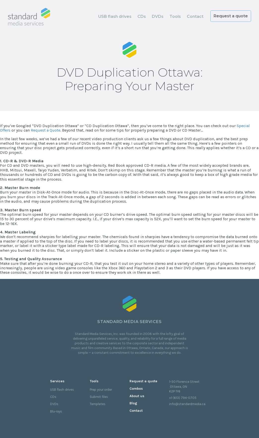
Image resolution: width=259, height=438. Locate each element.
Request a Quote (45, 130)
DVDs (157, 16)
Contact (195, 16)
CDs (141, 16)
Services (57, 381)
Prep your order (101, 389)
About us (137, 396)
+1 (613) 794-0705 (182, 398)
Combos (136, 388)
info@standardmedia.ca (187, 404)
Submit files (99, 397)
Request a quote (231, 16)
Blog (133, 403)
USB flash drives (114, 16)
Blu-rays (56, 411)
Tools (175, 16)
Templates (97, 404)
